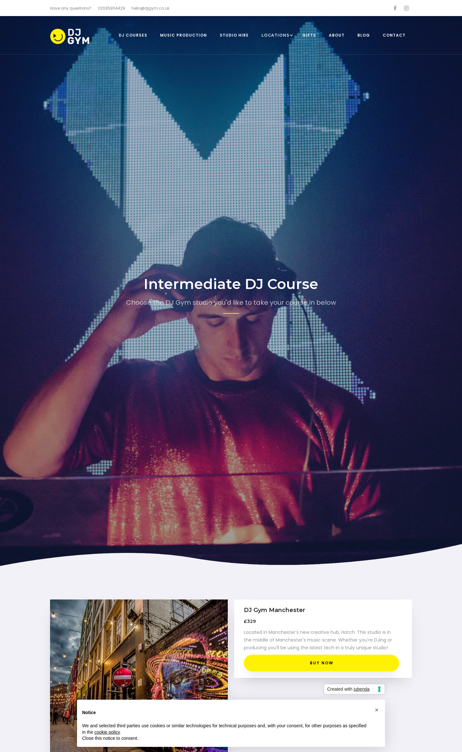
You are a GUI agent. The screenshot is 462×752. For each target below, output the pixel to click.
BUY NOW (321, 663)
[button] (275, 35)
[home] (79, 37)
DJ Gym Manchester (274, 610)
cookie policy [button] (107, 732)
